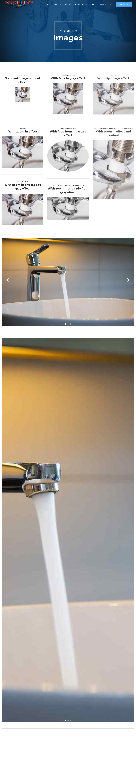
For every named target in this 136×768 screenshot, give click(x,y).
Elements (72, 31)
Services (66, 4)
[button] (7, 279)
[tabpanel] (68, 282)
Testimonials (79, 4)
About (56, 4)
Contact (92, 4)
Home (47, 4)
